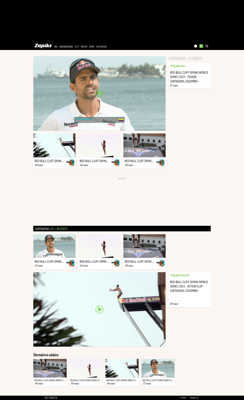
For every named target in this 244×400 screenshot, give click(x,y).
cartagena (51, 229)
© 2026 (183, 398)
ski (56, 46)
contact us (194, 398)
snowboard (66, 46)
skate (84, 46)
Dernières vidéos (45, 354)
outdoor (101, 46)
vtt (77, 46)
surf (92, 46)
